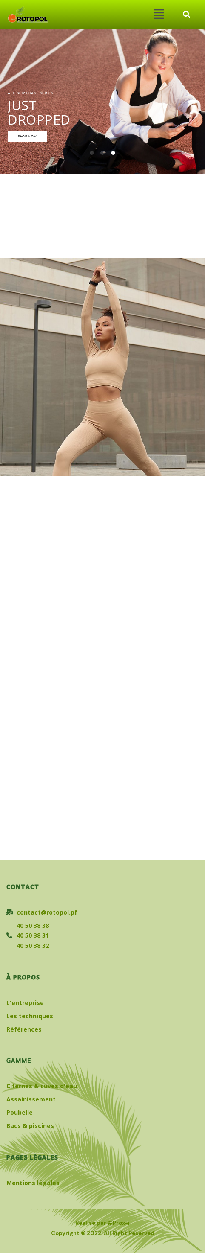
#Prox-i (119, 1223)
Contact (22, 887)
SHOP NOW (27, 136)
